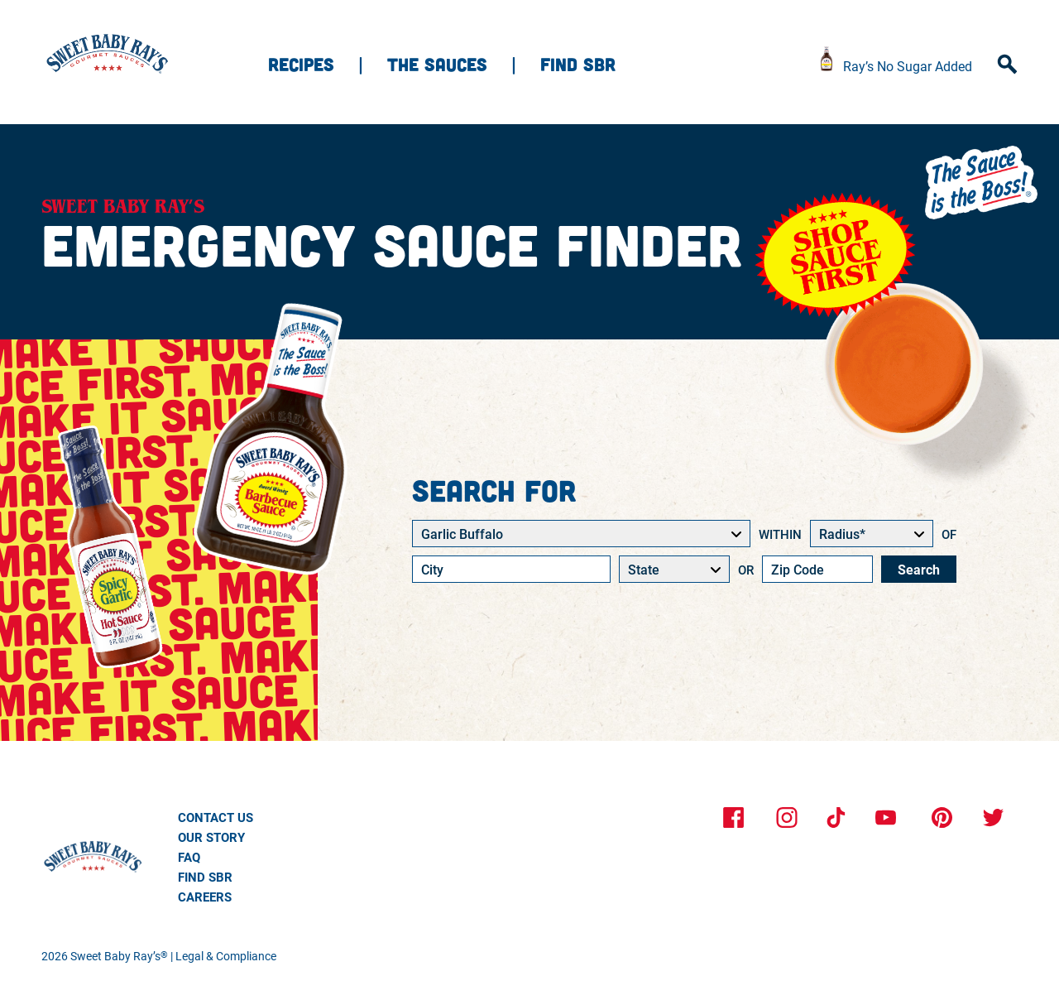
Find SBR (578, 64)
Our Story (211, 837)
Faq (189, 857)
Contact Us (215, 817)
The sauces (437, 64)
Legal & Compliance (225, 956)
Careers (205, 896)
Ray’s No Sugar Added (907, 66)
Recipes (301, 64)
